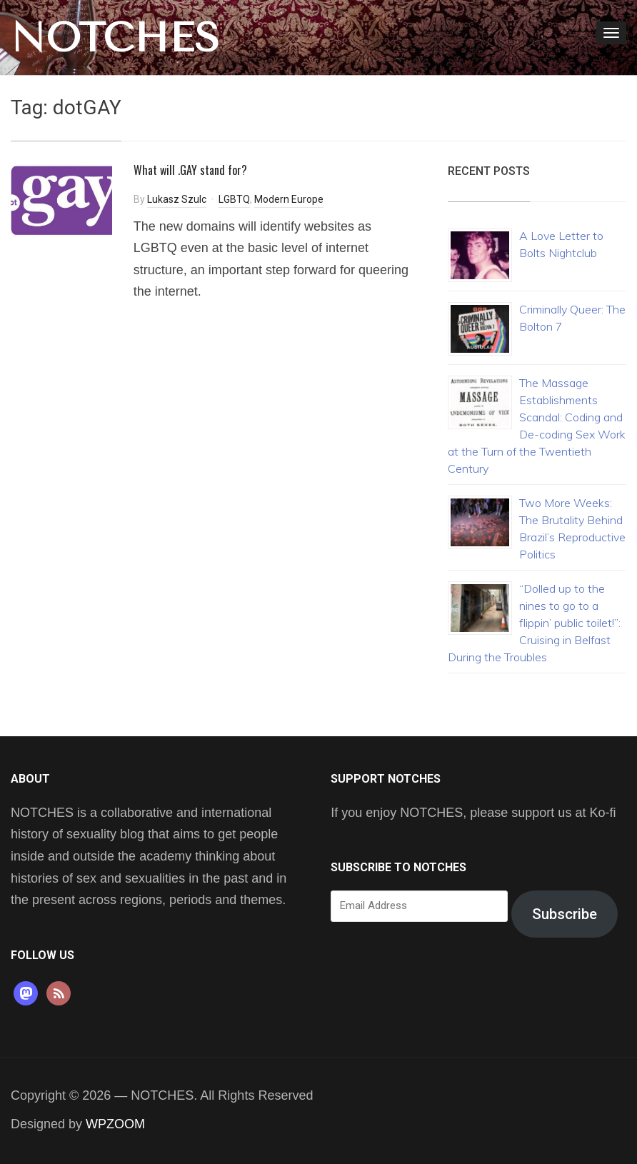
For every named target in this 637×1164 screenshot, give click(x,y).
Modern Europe (288, 199)
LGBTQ (234, 199)
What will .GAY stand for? (190, 170)
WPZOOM (115, 1124)
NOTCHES (115, 37)
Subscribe (564, 914)
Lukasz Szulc (176, 199)
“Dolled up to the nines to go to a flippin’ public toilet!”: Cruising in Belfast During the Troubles (534, 622)
